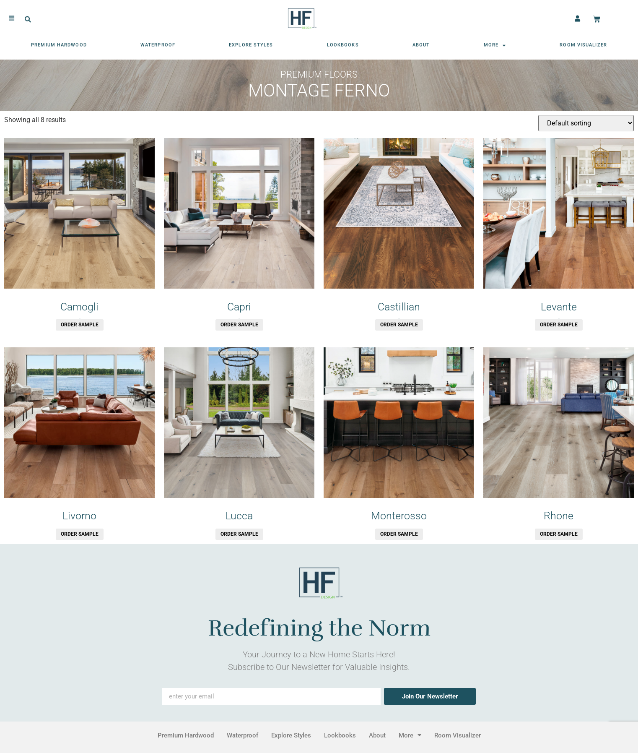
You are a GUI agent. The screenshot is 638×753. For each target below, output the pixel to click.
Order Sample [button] (80, 325)
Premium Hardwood (59, 42)
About (421, 42)
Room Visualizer (583, 42)
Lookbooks (343, 42)
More (495, 42)
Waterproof (157, 42)
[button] (28, 17)
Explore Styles (251, 42)
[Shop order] (586, 123)
